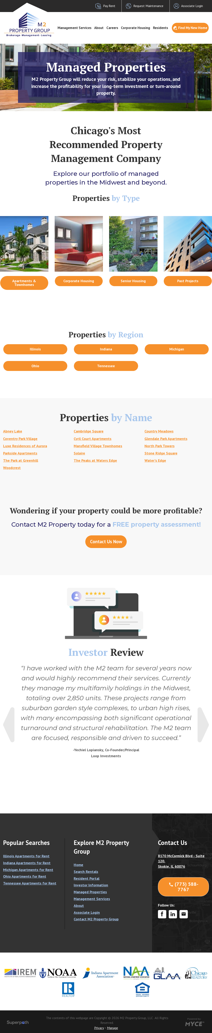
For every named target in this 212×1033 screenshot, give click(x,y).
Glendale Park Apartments (166, 438)
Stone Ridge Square (161, 453)
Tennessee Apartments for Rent (29, 883)
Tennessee (106, 365)
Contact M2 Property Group (96, 919)
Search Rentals (86, 871)
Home (78, 864)
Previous (8, 724)
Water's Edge (155, 460)
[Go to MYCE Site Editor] (194, 1023)
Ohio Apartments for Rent (24, 876)
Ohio (35, 365)
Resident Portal (86, 878)
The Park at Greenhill (20, 460)
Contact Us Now (106, 541)
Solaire (79, 453)
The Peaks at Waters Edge (95, 460)
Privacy (99, 1028)
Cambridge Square (89, 431)
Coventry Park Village (20, 438)
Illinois (35, 349)
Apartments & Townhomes (24, 282)
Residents (160, 28)
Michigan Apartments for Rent (28, 869)
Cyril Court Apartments (92, 438)
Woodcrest (12, 467)
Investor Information (91, 885)
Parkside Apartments (20, 453)
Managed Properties (90, 892)
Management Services (75, 28)
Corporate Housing (135, 28)
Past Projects (187, 280)
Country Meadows (159, 431)
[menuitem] (74, 28)
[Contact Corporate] (183, 914)
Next (203, 724)
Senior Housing (133, 280)
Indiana (106, 349)
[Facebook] (162, 914)
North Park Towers (160, 446)
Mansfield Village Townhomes (98, 446)
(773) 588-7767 (183, 887)
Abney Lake (12, 431)
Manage (112, 1028)
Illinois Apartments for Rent (26, 856)
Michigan (176, 349)
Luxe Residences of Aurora (25, 446)
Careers (112, 28)
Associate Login (87, 912)
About (99, 28)
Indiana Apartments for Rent (27, 862)
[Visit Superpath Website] (18, 1023)
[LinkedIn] (173, 914)
